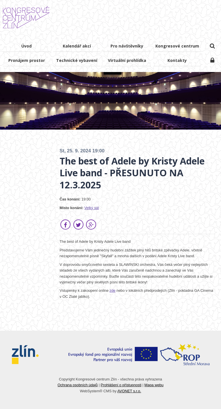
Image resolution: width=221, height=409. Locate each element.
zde (113, 290)
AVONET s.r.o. (129, 391)
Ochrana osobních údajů (78, 385)
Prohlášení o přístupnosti (121, 385)
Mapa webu (153, 385)
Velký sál (91, 208)
